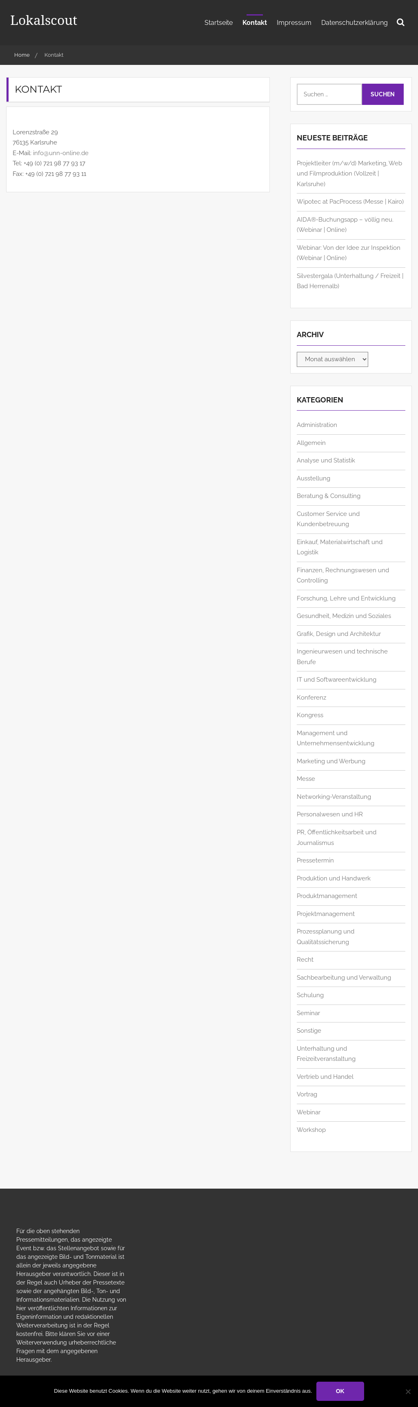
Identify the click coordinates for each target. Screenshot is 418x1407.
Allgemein (311, 443)
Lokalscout (43, 20)
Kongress (310, 715)
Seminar (308, 1013)
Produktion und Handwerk (334, 878)
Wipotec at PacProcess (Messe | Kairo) (350, 201)
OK (340, 1391)
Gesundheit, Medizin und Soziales (344, 616)
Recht (305, 959)
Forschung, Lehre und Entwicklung (346, 598)
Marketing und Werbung (331, 761)
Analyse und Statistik (326, 460)
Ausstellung (313, 478)
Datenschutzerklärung (354, 23)
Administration (317, 425)
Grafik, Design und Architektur (339, 634)
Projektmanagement (326, 914)
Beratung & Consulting (328, 496)
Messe (306, 778)
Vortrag (307, 1094)
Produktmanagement (327, 896)
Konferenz (311, 697)
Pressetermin (315, 860)
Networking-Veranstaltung (334, 796)
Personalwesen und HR (330, 814)
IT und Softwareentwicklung (336, 679)
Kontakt (254, 23)
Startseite (219, 23)
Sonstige (309, 1030)
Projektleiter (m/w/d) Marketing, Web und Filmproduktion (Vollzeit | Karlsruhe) (349, 174)
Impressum (294, 23)
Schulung (310, 995)
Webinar (308, 1112)
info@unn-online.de (61, 153)
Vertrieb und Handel (325, 1076)
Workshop (311, 1130)
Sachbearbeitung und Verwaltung (344, 977)
